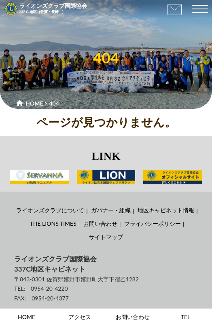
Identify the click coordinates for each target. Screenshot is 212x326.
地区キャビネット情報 (166, 210)
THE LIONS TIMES (53, 223)
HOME (26, 316)
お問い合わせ (100, 223)
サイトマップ (106, 236)
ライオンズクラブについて (50, 210)
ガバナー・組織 (111, 210)
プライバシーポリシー (152, 223)
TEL (186, 316)
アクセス (79, 316)
